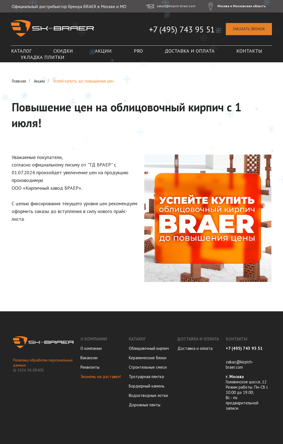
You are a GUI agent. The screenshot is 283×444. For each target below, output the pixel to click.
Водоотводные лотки (148, 395)
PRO (138, 51)
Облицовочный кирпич (149, 348)
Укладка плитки (42, 57)
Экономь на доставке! (100, 376)
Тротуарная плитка (146, 376)
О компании (91, 348)
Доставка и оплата (189, 51)
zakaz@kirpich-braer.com (239, 364)
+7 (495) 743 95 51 (182, 29)
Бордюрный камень (146, 386)
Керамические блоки (147, 357)
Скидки (63, 51)
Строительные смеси (148, 367)
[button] (249, 29)
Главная (19, 81)
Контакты (249, 51)
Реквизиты (89, 367)
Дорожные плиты (144, 404)
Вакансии (89, 357)
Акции (103, 51)
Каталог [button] (21, 51)
